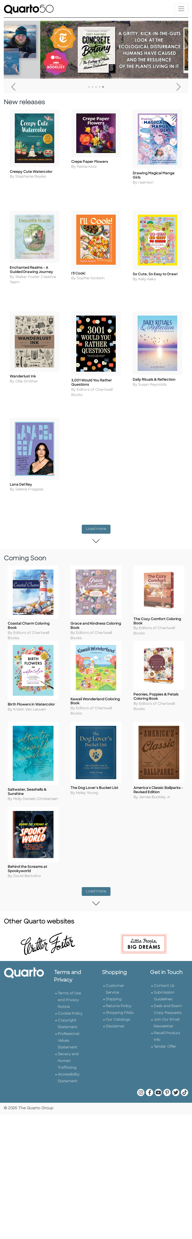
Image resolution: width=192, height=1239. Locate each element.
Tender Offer (165, 1034)
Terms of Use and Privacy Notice (69, 987)
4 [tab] (99, 87)
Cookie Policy (70, 1001)
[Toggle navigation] (181, 8)
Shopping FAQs (120, 1000)
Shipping (114, 986)
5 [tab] (103, 87)
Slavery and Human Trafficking (68, 1048)
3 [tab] (96, 87)
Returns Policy (119, 993)
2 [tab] (92, 87)
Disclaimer (115, 1013)
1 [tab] (89, 87)
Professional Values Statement (68, 1027)
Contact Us (164, 973)
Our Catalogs (118, 1007)
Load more (98, 519)
